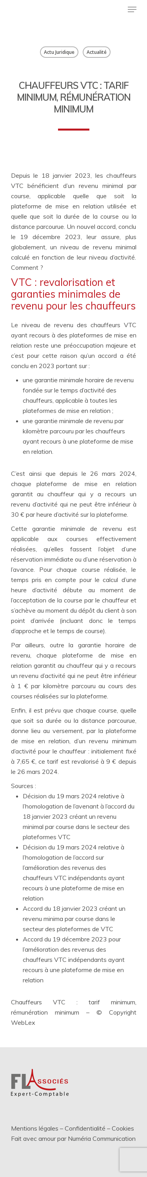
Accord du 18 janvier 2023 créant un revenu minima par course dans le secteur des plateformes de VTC (74, 918)
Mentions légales (34, 1128)
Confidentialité (85, 1128)
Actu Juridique (59, 52)
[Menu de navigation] (132, 9)
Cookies (123, 1128)
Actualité (97, 52)
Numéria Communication (102, 1138)
